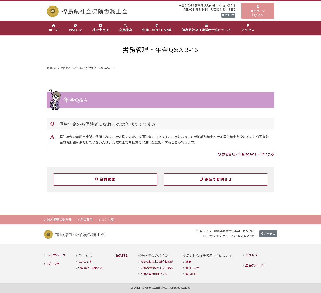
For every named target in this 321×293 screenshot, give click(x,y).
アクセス (228, 15)
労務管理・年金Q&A (90, 268)
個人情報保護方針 (59, 219)
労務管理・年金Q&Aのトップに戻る (246, 154)
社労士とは (85, 262)
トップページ (56, 255)
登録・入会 (192, 268)
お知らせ (53, 264)
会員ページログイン (258, 11)
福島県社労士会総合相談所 (157, 262)
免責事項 (87, 219)
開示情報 (191, 274)
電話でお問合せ (216, 179)
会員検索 (105, 179)
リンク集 (108, 219)
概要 (188, 262)
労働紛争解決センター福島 (157, 268)
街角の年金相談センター (155, 274)
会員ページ (254, 265)
